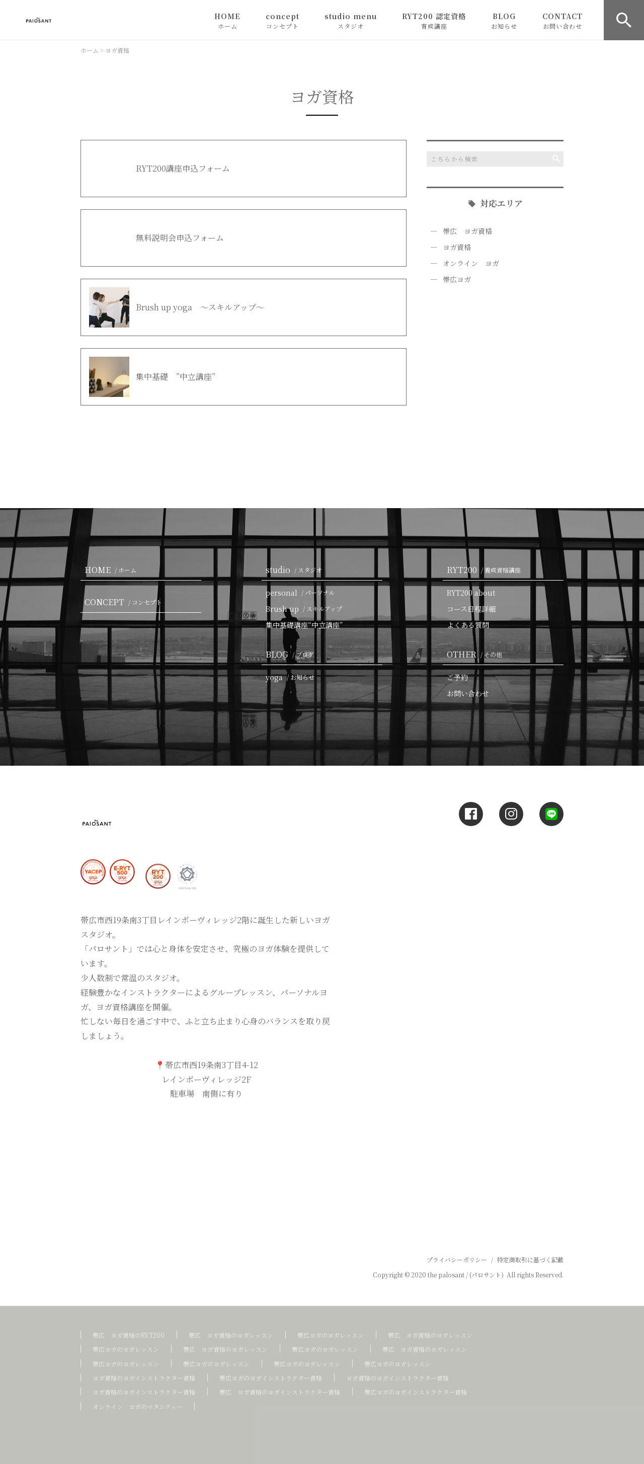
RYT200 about (471, 593)
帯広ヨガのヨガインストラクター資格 (270, 1377)
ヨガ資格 (457, 247)
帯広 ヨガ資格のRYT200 (129, 1335)
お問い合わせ (468, 693)
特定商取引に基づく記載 (530, 1259)
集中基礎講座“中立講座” (304, 625)
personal (302, 593)
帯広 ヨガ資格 (467, 231)
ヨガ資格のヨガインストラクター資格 (144, 1377)
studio (296, 570)
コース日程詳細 (471, 609)
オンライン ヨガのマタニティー (138, 1406)
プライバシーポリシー (457, 1259)
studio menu (351, 20)
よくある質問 (468, 625)
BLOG (504, 20)
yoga (292, 677)
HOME (227, 20)
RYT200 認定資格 (434, 20)
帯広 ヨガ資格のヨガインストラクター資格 (279, 1392)
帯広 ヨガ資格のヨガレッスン (231, 1335)
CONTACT (562, 20)
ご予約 (457, 677)
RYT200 (486, 570)
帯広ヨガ (457, 279)
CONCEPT (125, 602)
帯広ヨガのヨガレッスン (330, 1335)
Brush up (306, 609)
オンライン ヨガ (471, 263)
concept (282, 20)
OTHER (476, 654)
